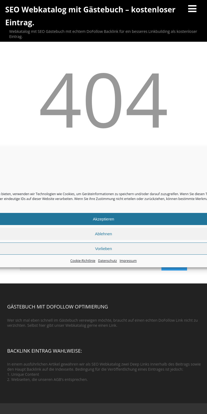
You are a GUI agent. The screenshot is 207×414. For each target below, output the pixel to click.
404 (103, 98)
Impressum (128, 260)
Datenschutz (107, 260)
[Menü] (192, 8)
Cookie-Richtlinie (82, 260)
